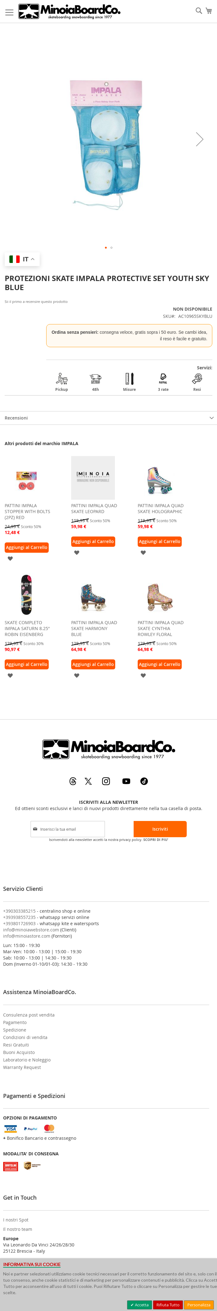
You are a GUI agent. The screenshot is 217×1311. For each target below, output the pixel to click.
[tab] (108, 418)
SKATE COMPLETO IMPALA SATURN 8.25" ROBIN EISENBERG (27, 628)
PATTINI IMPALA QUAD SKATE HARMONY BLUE (94, 628)
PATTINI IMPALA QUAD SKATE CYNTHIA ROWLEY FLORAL (161, 628)
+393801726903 (19, 923)
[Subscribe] (160, 829)
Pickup (61, 382)
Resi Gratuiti (16, 1045)
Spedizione (14, 1030)
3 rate (163, 382)
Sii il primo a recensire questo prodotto (36, 301)
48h (95, 382)
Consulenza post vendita (29, 1015)
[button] (199, 139)
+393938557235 (19, 917)
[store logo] (69, 11)
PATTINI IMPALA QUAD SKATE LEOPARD (94, 508)
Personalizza (198, 1305)
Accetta (141, 1305)
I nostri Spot (15, 1220)
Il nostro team (17, 1229)
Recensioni (16, 418)
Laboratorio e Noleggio (27, 1060)
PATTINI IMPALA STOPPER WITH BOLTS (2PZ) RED (27, 511)
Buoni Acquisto (19, 1052)
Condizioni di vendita (25, 1037)
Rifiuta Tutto (168, 1305)
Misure (129, 382)
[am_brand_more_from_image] (26, 498)
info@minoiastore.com (26, 936)
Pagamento (15, 1022)
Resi (197, 382)
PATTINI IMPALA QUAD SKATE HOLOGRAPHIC (161, 508)
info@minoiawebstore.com (31, 930)
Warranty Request (22, 1067)
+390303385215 (19, 911)
